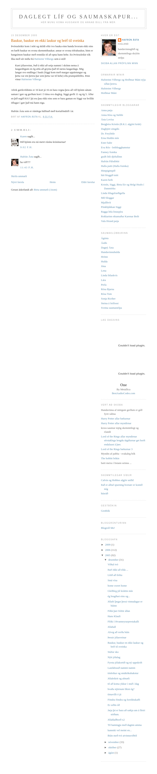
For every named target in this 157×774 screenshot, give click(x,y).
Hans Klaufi (114, 616)
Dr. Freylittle (108, 133)
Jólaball (112, 626)
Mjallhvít (106, 202)
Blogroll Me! (108, 527)
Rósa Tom (106, 293)
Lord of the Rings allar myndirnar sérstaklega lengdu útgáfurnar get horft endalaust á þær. (123, 440)
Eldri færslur (88, 182)
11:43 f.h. (27, 167)
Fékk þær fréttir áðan (119, 610)
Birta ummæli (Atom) (45, 189)
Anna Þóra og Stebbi (112, 114)
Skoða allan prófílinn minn (119, 63)
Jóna (103, 266)
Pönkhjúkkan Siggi (111, 206)
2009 (108, 544)
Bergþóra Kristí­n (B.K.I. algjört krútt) (121, 124)
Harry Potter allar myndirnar (116, 423)
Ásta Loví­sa (107, 119)
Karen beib (107, 179)
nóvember (114, 742)
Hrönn (104, 256)
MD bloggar (107, 197)
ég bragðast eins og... (119, 596)
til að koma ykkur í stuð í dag (123, 683)
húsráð (104, 493)
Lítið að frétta (115, 575)
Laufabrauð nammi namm (121, 667)
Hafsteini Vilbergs (44, 58)
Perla (104, 284)
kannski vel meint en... (120, 730)
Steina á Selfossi (110, 303)
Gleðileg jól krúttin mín (120, 590)
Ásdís (104, 242)
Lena (103, 270)
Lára (103, 280)
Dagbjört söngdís (110, 128)
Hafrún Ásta (26, 156)
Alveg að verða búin (118, 632)
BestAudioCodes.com (123, 393)
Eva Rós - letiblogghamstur (115, 147)
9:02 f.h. (26, 147)
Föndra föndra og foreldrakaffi (124, 699)
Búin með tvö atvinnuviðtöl (122, 735)
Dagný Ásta (107, 247)
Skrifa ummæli (19, 176)
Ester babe (106, 142)
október (112, 747)
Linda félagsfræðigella (113, 193)
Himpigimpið (108, 170)
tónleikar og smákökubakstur (123, 673)
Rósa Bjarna (107, 289)
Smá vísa (112, 580)
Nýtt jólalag (114, 657)
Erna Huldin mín (110, 138)
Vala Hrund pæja (110, 221)
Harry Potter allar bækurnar (115, 418)
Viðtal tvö (113, 564)
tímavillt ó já (114, 694)
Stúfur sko (113, 651)
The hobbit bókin (110, 458)
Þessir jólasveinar (117, 637)
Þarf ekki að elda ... (118, 569)
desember (113, 559)
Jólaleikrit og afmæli (119, 678)
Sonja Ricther (108, 298)
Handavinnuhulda (110, 252)
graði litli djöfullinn (111, 156)
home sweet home (117, 585)
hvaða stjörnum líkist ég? (121, 689)
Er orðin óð (114, 704)
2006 (108, 549)
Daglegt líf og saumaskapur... (78, 17)
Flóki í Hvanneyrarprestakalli (123, 621)
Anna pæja (106, 110)
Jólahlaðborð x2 (116, 719)
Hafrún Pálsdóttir (110, 161)
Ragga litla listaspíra (112, 211)
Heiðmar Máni (109, 92)
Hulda (104, 261)
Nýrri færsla (17, 182)
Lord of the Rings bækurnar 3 (116, 449)
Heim (53, 182)
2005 (108, 555)
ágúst (111, 752)
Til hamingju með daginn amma (124, 724)
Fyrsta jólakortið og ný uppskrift (125, 662)
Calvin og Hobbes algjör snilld (117, 480)
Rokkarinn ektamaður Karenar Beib (120, 216)
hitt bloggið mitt (109, 175)
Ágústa (105, 238)
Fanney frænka (109, 152)
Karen (23, 136)
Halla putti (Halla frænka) (115, 165)
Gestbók (105, 510)
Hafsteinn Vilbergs (31, 79)
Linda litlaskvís (109, 275)
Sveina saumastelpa (111, 307)
